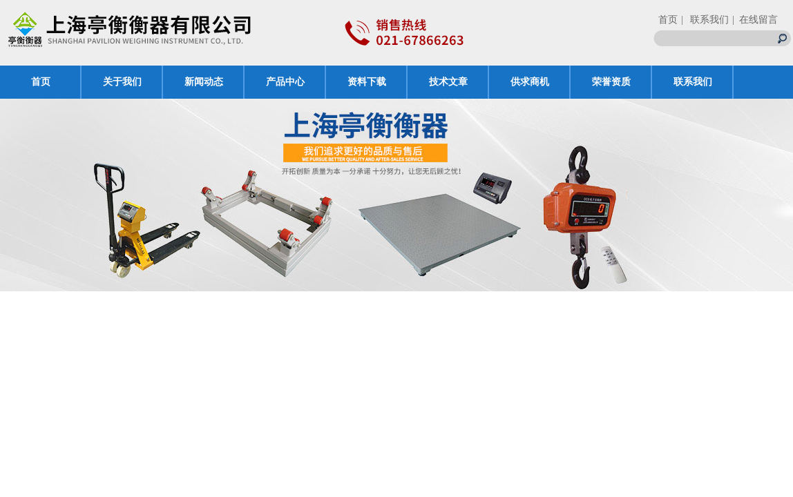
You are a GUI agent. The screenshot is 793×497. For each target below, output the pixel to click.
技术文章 (448, 82)
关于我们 (122, 82)
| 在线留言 (755, 19)
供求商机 (529, 82)
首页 (668, 19)
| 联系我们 (705, 19)
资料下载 (366, 82)
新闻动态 (203, 82)
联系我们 (692, 82)
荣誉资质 (611, 82)
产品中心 (285, 82)
